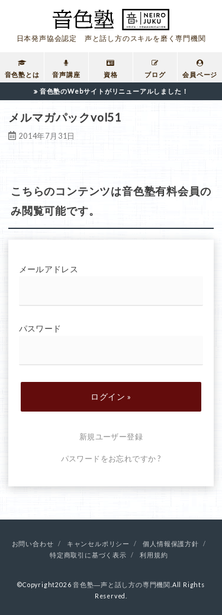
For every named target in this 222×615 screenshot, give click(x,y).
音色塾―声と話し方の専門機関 (121, 584)
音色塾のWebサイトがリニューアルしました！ (114, 91)
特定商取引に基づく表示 (88, 555)
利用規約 (154, 555)
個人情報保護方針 (170, 543)
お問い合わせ (33, 543)
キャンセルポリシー (98, 543)
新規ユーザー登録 (111, 436)
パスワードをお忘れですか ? (111, 458)
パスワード (111, 344)
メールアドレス (111, 285)
